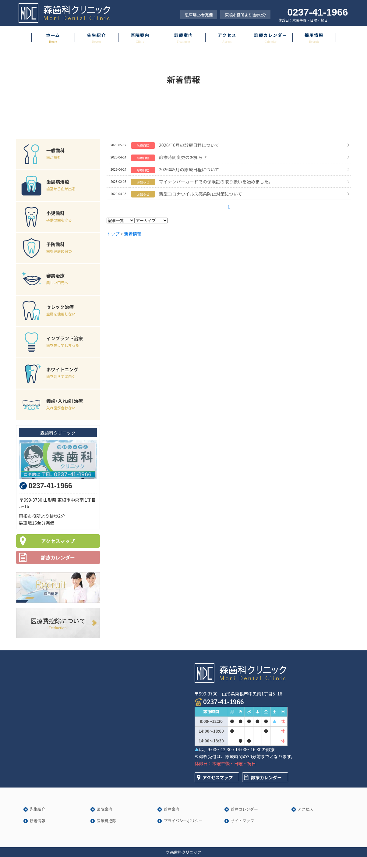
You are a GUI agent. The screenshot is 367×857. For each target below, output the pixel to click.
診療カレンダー (270, 35)
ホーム (53, 35)
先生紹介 (96, 35)
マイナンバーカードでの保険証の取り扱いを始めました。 (216, 181)
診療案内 (183, 35)
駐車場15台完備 (199, 15)
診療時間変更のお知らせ (183, 157)
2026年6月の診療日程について (189, 145)
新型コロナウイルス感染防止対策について (200, 193)
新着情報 (37, 821)
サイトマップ (242, 821)
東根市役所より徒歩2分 (245, 15)
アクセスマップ (58, 541)
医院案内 (140, 35)
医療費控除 (106, 821)
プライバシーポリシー (183, 821)
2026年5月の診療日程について (189, 169)
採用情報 (314, 35)
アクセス (227, 35)
